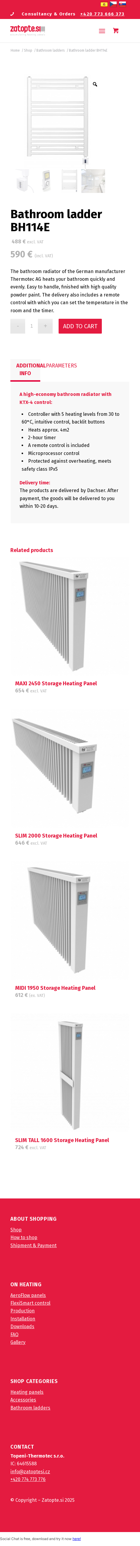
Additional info (28, 369)
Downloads (22, 1326)
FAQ (14, 1334)
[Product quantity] (31, 326)
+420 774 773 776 (28, 1479)
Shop (16, 1230)
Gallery (17, 1342)
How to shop (23, 1237)
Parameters (58, 365)
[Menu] (102, 30)
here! (77, 1539)
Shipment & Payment (33, 1245)
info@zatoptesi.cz (30, 1471)
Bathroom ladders (30, 1408)
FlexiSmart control (30, 1303)
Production (22, 1311)
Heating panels (27, 1392)
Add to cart (80, 326)
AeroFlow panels (28, 1295)
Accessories (23, 1400)
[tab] (25, 370)
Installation (22, 1319)
